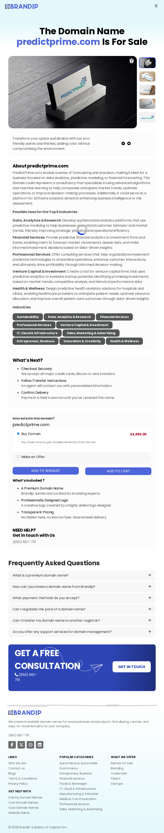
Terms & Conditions (22, 778)
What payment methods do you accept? (82, 598)
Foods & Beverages (73, 783)
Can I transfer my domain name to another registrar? (82, 620)
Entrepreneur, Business (35, 341)
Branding (117, 768)
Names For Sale (122, 763)
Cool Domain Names (23, 802)
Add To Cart (118, 471)
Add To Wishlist (45, 470)
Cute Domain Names (23, 808)
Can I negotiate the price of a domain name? (82, 609)
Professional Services (34, 325)
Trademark (119, 773)
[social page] (12, 745)
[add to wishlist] (131, 60)
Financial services (72, 778)
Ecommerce (69, 768)
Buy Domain (31, 433)
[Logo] (21, 6)
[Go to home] (24, 712)
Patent (115, 778)
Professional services (74, 804)
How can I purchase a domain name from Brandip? (82, 586)
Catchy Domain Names (25, 797)
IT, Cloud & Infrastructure (37, 333)
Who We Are (17, 763)
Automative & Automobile (78, 763)
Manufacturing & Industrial (79, 794)
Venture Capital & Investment (84, 325)
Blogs (12, 773)
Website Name (19, 813)
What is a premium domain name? (82, 575)
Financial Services (114, 317)
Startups (117, 783)
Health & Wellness (124, 341)
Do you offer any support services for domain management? (82, 631)
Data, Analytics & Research (69, 317)
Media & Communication (78, 799)
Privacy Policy (18, 783)
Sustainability (28, 317)
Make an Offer (33, 456)
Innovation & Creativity (82, 341)
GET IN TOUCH (131, 666)
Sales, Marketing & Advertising (91, 333)
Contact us (16, 768)
